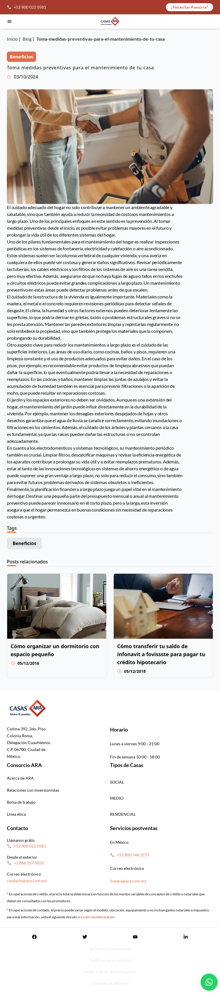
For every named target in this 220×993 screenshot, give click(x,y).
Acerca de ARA (20, 778)
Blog (27, 39)
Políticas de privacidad (110, 960)
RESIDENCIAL (122, 814)
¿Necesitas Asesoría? (189, 7)
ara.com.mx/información (96, 917)
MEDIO (116, 798)
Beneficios (24, 543)
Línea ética (16, 814)
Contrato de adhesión (110, 983)
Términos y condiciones (110, 948)
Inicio (12, 39)
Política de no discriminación (110, 971)
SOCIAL (117, 782)
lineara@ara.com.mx (128, 880)
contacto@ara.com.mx (27, 880)
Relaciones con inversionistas (33, 790)
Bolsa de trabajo (21, 802)
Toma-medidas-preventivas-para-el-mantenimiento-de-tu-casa (100, 39)
